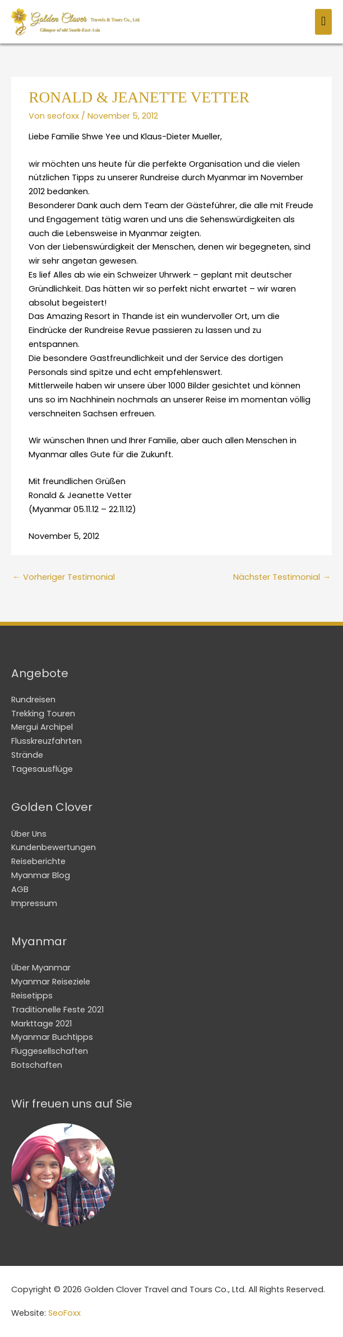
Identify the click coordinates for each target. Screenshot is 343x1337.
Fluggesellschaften (49, 1051)
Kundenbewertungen (53, 847)
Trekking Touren (43, 713)
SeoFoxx (64, 1313)
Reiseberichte (38, 861)
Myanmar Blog (40, 875)
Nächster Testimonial (282, 577)
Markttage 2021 (41, 1023)
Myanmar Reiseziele (50, 981)
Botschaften (36, 1065)
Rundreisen (33, 699)
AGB (20, 889)
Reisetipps (32, 995)
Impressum (34, 903)
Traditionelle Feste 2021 (57, 1009)
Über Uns (29, 833)
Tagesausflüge (42, 769)
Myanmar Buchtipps (52, 1037)
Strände (27, 755)
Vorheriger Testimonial (63, 577)
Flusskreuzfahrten (46, 741)
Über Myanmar (41, 967)
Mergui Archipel (42, 727)
